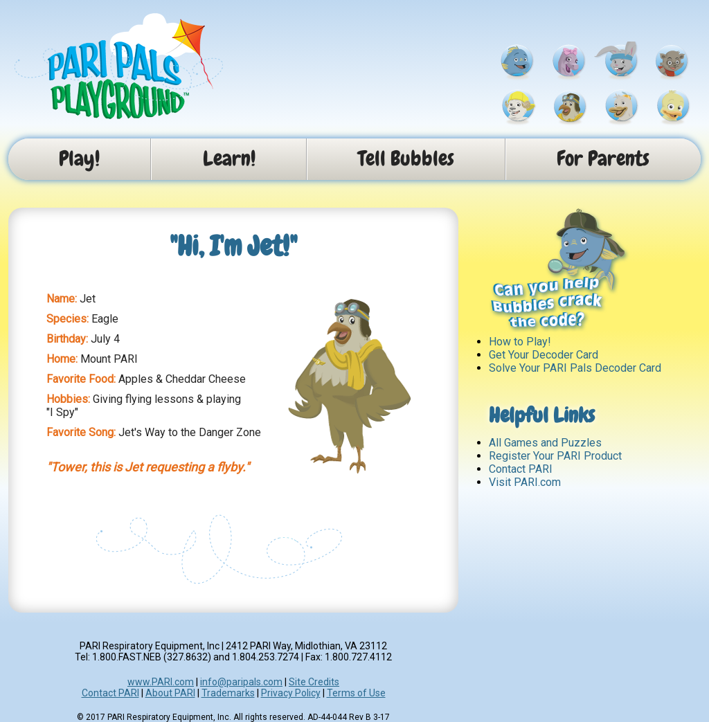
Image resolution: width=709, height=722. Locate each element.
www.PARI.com (160, 681)
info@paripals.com (241, 681)
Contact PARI (521, 469)
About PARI (170, 692)
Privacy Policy (291, 692)
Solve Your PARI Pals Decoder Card (575, 367)
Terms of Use (356, 692)
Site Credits (314, 681)
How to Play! (520, 341)
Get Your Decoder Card (543, 354)
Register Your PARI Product (555, 455)
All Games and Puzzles (545, 442)
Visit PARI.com (525, 482)
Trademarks (228, 692)
